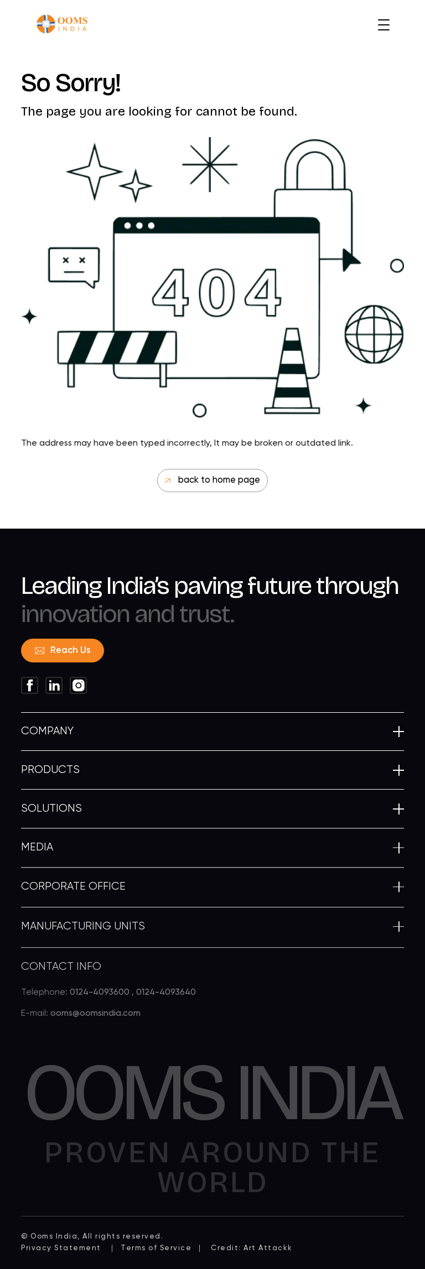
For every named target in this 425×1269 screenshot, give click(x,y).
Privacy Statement (61, 1248)
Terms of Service (156, 1248)
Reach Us (63, 650)
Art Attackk (268, 1248)
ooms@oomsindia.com (95, 1021)
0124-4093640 (166, 1000)
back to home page (212, 480)
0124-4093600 (101, 1000)
